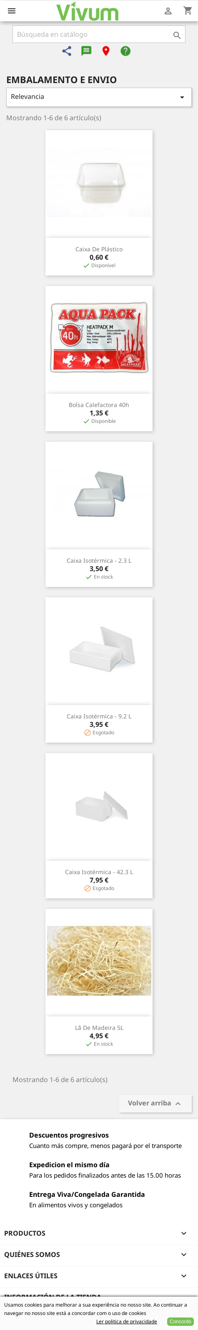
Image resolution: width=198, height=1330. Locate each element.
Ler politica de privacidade (126, 1321)
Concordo (180, 1322)
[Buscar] (99, 34)
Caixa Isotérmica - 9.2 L (99, 716)
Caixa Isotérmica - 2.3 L (99, 560)
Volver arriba (155, 1104)
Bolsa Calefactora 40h (99, 405)
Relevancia (99, 97)
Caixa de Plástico (99, 249)
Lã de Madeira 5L (99, 1028)
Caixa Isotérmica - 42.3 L (99, 872)
